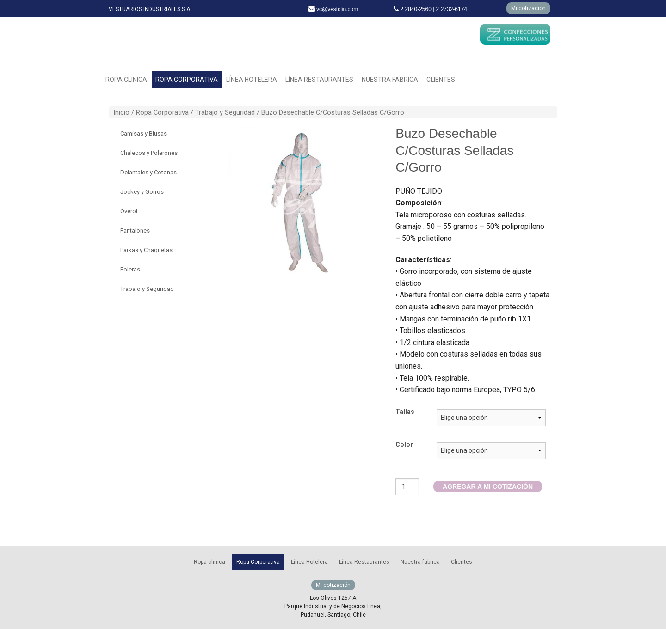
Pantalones (135, 230)
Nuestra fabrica (390, 79)
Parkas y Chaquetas (146, 250)
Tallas (404, 411)
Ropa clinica (126, 79)
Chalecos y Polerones (149, 152)
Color (404, 444)
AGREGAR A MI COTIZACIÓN (488, 486)
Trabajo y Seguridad (225, 112)
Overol (128, 211)
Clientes (440, 79)
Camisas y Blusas (143, 133)
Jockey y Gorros (142, 191)
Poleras (130, 269)
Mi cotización (528, 8)
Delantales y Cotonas (148, 172)
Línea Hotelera (251, 79)
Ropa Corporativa (186, 79)
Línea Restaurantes (319, 79)
